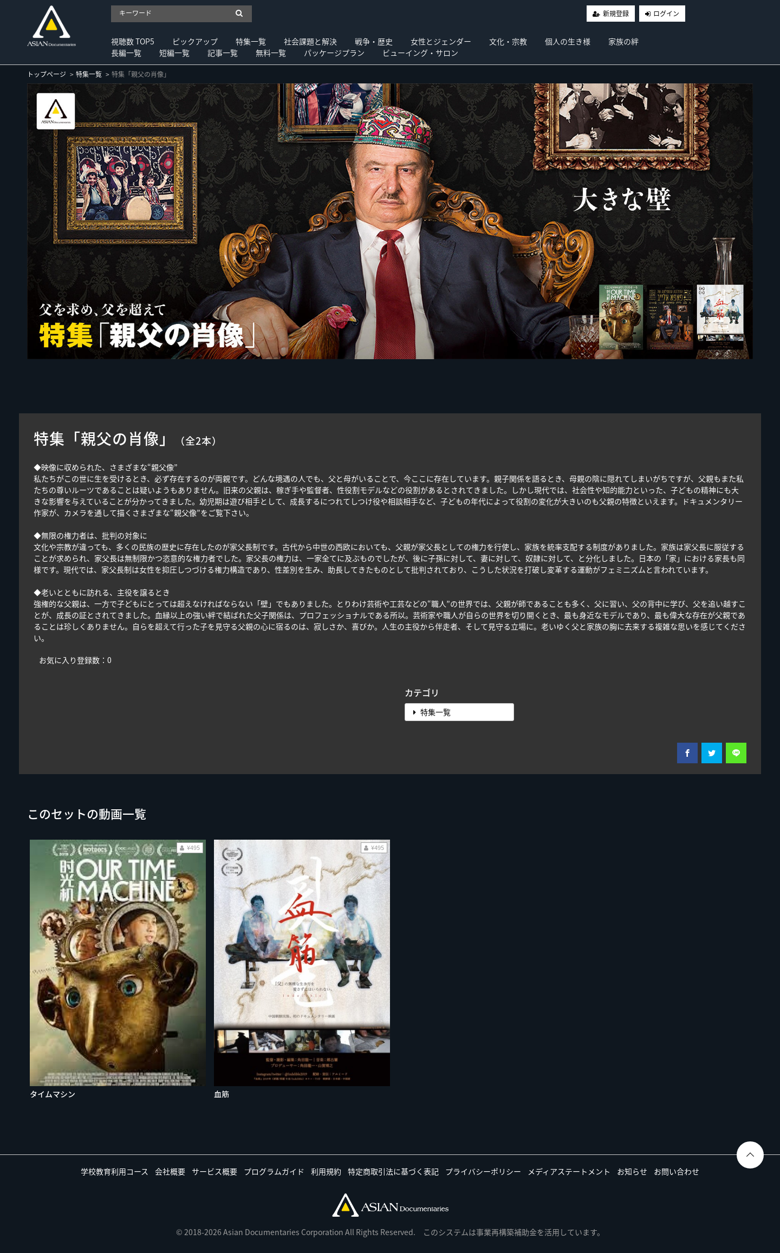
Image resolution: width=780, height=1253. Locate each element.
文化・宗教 (508, 41)
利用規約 (326, 1171)
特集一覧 (251, 41)
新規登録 (616, 13)
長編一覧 (126, 52)
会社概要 (170, 1171)
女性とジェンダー (441, 41)
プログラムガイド (274, 1171)
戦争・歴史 (374, 41)
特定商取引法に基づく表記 (393, 1171)
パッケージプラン (334, 52)
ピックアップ (195, 41)
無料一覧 (271, 52)
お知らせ (632, 1171)
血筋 (221, 1093)
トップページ (46, 74)
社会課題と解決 (310, 41)
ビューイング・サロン (420, 52)
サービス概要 (214, 1171)
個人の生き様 (567, 41)
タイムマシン (52, 1093)
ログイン (666, 13)
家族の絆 (623, 41)
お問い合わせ (676, 1171)
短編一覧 (174, 52)
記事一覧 (222, 52)
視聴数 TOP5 (132, 41)
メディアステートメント (569, 1171)
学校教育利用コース (114, 1171)
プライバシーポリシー (483, 1171)
